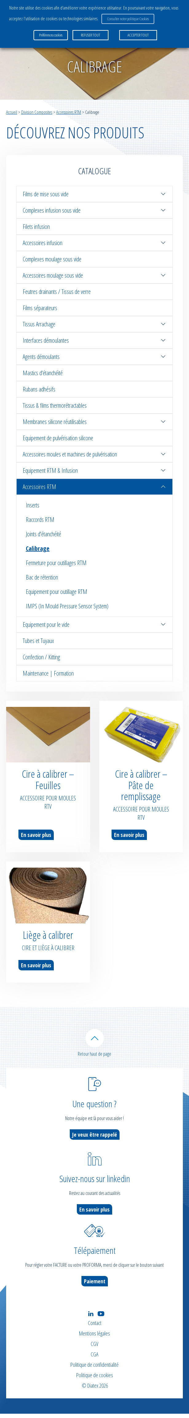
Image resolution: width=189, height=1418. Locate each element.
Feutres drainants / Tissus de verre (57, 291)
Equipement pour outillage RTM (56, 592)
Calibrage (37, 548)
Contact (94, 1327)
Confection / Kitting (41, 657)
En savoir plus (36, 834)
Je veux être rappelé (94, 1138)
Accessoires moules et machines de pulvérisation (94, 454)
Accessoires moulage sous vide (94, 275)
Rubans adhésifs (39, 389)
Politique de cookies (94, 1379)
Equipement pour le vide (94, 624)
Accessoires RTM (68, 112)
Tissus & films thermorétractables (55, 405)
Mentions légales (94, 1337)
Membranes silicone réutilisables (94, 422)
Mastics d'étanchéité (43, 373)
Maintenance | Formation (48, 673)
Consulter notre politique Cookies (128, 18)
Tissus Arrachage (94, 324)
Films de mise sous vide (94, 194)
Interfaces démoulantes (94, 340)
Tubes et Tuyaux (38, 641)
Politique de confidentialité (94, 1369)
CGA (94, 1358)
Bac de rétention (42, 577)
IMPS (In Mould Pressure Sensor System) (67, 606)
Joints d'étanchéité (43, 534)
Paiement (94, 1285)
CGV (94, 1348)
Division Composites (36, 112)
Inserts (32, 505)
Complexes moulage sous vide (52, 259)
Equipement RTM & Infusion (94, 470)
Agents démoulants (94, 357)
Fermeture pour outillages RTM (56, 563)
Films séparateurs (40, 308)
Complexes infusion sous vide (94, 210)
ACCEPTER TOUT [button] (138, 35)
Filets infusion (36, 226)
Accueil (11, 112)
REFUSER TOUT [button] (90, 35)
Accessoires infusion (94, 243)
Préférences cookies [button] (50, 35)
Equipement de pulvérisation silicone (58, 438)
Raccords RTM (40, 519)
